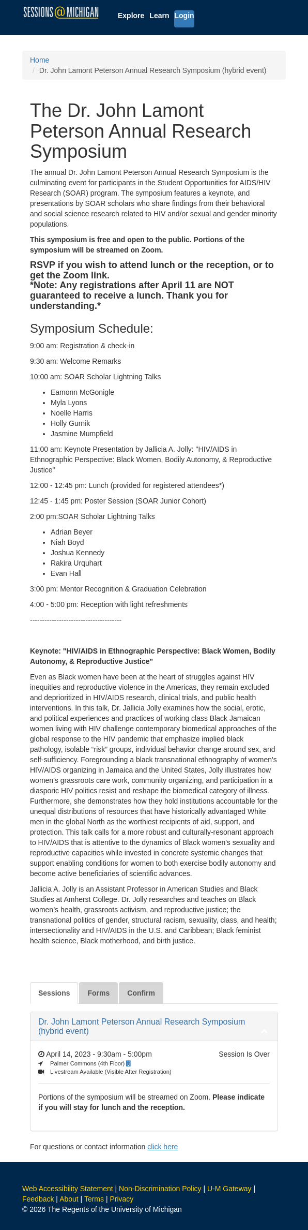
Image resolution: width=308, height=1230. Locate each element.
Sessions (54, 993)
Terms (94, 1199)
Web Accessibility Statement (67, 1188)
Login (184, 15)
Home (39, 60)
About (69, 1199)
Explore (131, 15)
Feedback (38, 1199)
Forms (98, 993)
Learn (159, 15)
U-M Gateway (229, 1188)
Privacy (121, 1199)
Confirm (141, 993)
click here (162, 1147)
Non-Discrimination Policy (160, 1188)
